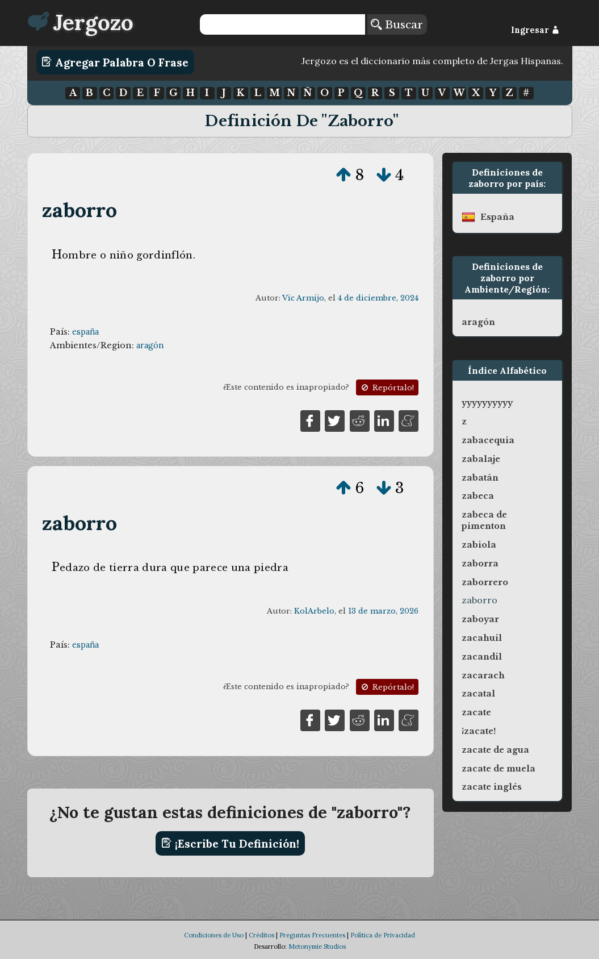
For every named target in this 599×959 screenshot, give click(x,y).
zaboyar (480, 619)
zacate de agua (495, 750)
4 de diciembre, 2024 (378, 298)
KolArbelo (314, 611)
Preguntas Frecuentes (312, 935)
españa (85, 332)
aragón (150, 345)
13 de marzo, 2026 (383, 611)
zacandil (482, 657)
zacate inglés (492, 787)
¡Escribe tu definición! (230, 843)
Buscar (397, 24)
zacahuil (482, 638)
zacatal (478, 694)
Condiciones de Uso (214, 935)
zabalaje (481, 459)
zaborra (480, 563)
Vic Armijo (303, 298)
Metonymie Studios (317, 946)
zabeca (478, 496)
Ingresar (535, 30)
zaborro (79, 210)
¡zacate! (479, 731)
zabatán (480, 478)
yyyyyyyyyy (487, 403)
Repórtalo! (386, 387)
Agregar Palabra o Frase (115, 62)
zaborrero (485, 582)
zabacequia (488, 440)
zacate (476, 712)
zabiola (479, 545)
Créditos (261, 935)
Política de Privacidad (382, 935)
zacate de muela (498, 769)
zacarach (483, 675)
